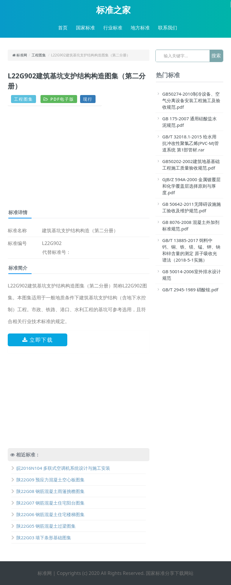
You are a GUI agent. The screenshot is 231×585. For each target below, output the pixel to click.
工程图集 (39, 55)
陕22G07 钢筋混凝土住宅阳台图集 (48, 503)
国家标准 (85, 27)
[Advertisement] (78, 159)
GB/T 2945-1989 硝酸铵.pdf (190, 289)
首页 (63, 27)
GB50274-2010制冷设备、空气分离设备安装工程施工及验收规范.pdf (191, 100)
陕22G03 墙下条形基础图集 (41, 537)
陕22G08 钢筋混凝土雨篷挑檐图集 (48, 491)
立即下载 (37, 339)
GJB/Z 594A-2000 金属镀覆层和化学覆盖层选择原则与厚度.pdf (191, 185)
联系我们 (167, 27)
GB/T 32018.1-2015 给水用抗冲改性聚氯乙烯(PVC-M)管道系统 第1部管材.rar (190, 143)
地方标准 (140, 27)
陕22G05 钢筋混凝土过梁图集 (43, 526)
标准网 (21, 55)
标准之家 (113, 10)
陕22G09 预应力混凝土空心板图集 (48, 480)
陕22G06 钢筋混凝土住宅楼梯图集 (48, 514)
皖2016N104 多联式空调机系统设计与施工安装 (60, 468)
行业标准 (112, 27)
